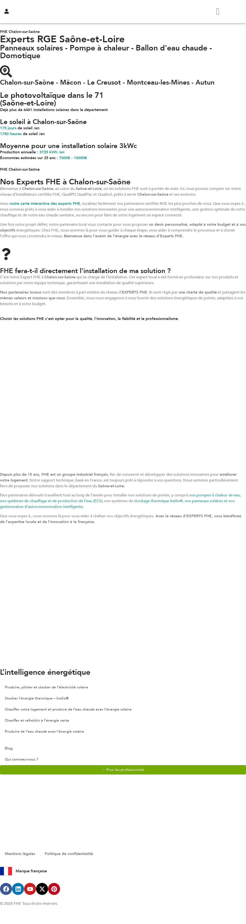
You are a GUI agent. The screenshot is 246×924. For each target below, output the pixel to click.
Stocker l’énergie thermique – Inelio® (38, 698)
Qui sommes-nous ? (22, 759)
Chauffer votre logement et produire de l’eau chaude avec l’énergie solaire (72, 709)
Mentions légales (20, 854)
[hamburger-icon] (217, 11)
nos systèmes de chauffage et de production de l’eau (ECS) (51, 501)
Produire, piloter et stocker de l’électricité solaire (49, 687)
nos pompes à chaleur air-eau (214, 495)
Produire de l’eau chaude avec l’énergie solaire (47, 731)
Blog (9, 748)
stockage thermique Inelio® (158, 501)
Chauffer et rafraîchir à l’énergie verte (39, 720)
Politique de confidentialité (69, 854)
